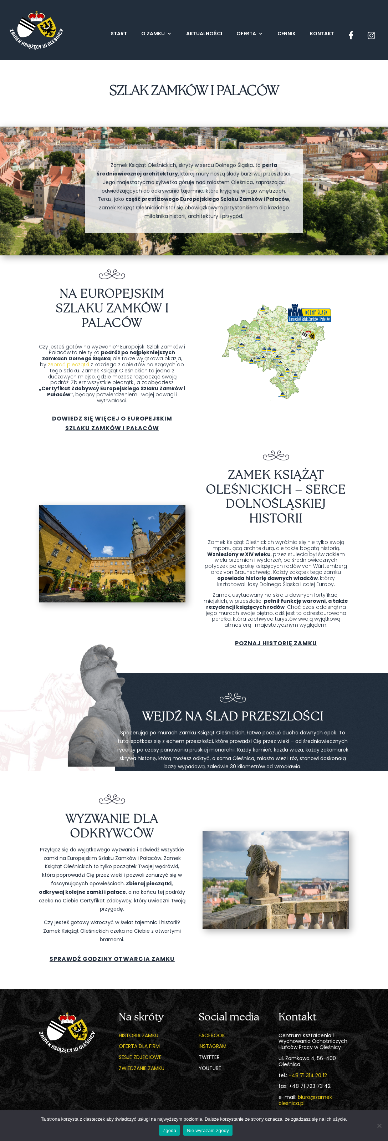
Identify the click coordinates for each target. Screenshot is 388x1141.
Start (119, 34)
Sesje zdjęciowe (140, 1057)
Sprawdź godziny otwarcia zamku (112, 959)
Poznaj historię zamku (276, 643)
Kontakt (322, 34)
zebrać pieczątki (68, 364)
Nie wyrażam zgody (208, 1130)
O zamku (153, 34)
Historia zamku (138, 1035)
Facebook (212, 1035)
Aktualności (204, 34)
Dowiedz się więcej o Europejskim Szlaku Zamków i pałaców (112, 423)
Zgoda (169, 1130)
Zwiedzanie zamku (141, 1068)
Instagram (212, 1046)
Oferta (246, 34)
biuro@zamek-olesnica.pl (307, 1100)
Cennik (286, 34)
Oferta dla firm (139, 1046)
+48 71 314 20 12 (308, 1075)
